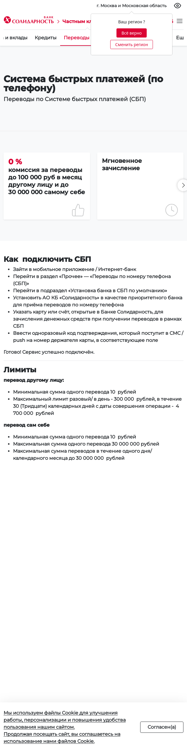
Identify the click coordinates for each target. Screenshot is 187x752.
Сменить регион (131, 44)
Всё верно (132, 33)
